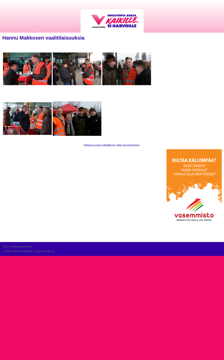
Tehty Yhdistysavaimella (17, 246)
